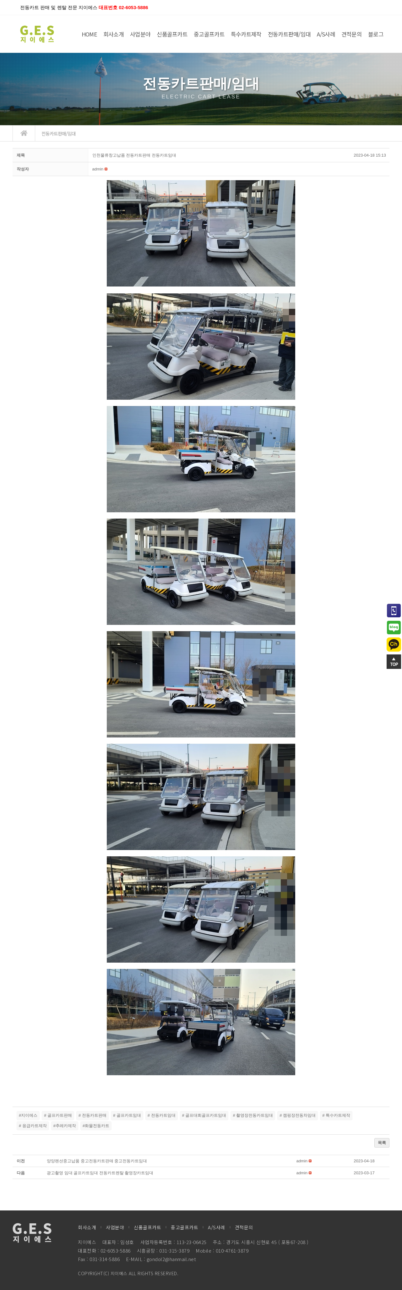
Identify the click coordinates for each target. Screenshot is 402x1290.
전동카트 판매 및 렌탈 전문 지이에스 (84, 7)
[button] (97, 169)
